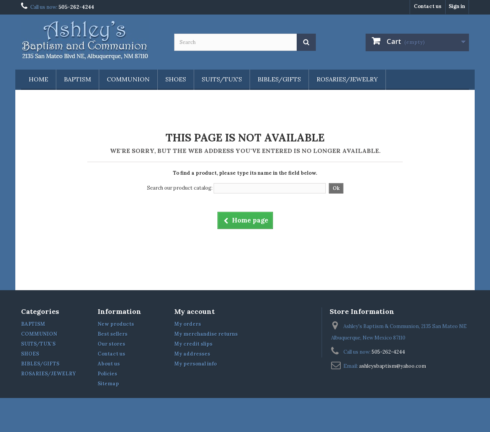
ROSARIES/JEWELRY (347, 79)
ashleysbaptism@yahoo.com (392, 366)
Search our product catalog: (179, 188)
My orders (187, 324)
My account (194, 311)
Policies (107, 373)
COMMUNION (128, 79)
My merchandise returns (206, 334)
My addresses (192, 354)
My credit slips (193, 344)
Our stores (111, 344)
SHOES (175, 79)
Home (38, 79)
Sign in (457, 6)
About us (109, 364)
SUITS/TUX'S (222, 79)
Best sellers (112, 334)
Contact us (427, 6)
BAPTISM (77, 79)
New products (116, 324)
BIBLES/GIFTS (279, 79)
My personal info (195, 364)
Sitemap (108, 383)
